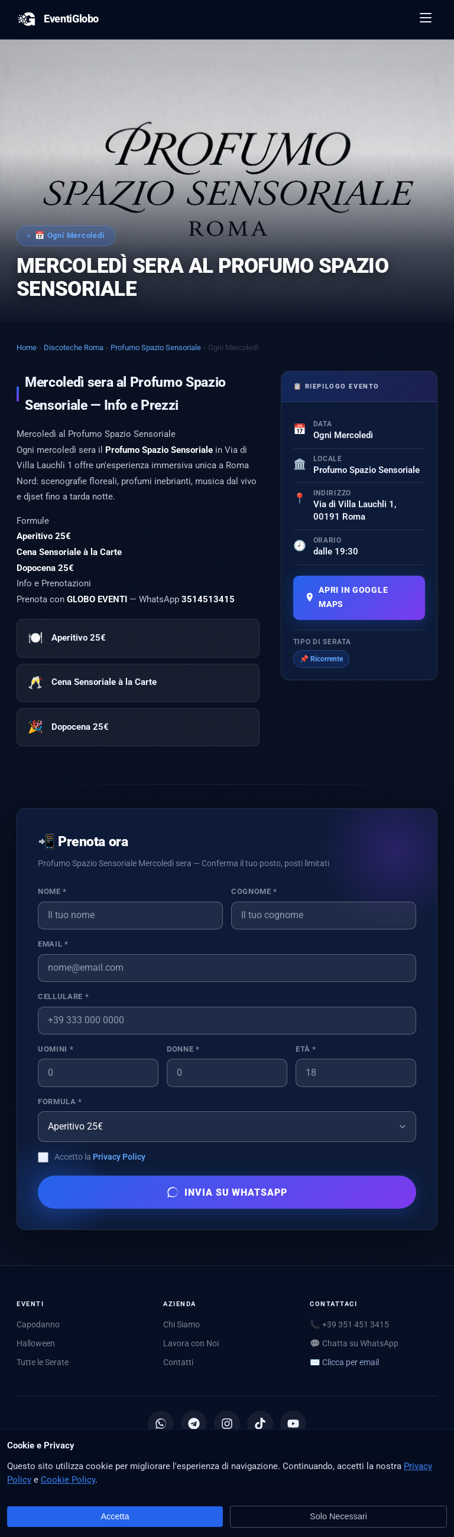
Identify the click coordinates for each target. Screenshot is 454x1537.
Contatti (178, 1362)
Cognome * (254, 891)
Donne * (183, 1049)
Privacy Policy (119, 1156)
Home (27, 347)
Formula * (60, 1101)
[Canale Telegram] (194, 1424)
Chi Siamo (181, 1324)
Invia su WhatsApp (227, 1192)
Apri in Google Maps (346, 597)
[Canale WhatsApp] (161, 1424)
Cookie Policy (68, 1479)
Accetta (115, 1516)
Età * (306, 1049)
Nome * (52, 891)
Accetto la (99, 1156)
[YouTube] (293, 1424)
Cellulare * (63, 996)
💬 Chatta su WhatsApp (354, 1343)
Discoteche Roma (73, 347)
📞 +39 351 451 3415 (349, 1324)
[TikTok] (260, 1424)
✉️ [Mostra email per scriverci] (344, 1362)
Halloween (36, 1343)
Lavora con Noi (191, 1343)
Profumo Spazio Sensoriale (156, 347)
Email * (53, 943)
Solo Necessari (338, 1516)
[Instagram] (227, 1424)
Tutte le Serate (43, 1362)
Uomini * (55, 1049)
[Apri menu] (426, 19)
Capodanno (38, 1324)
